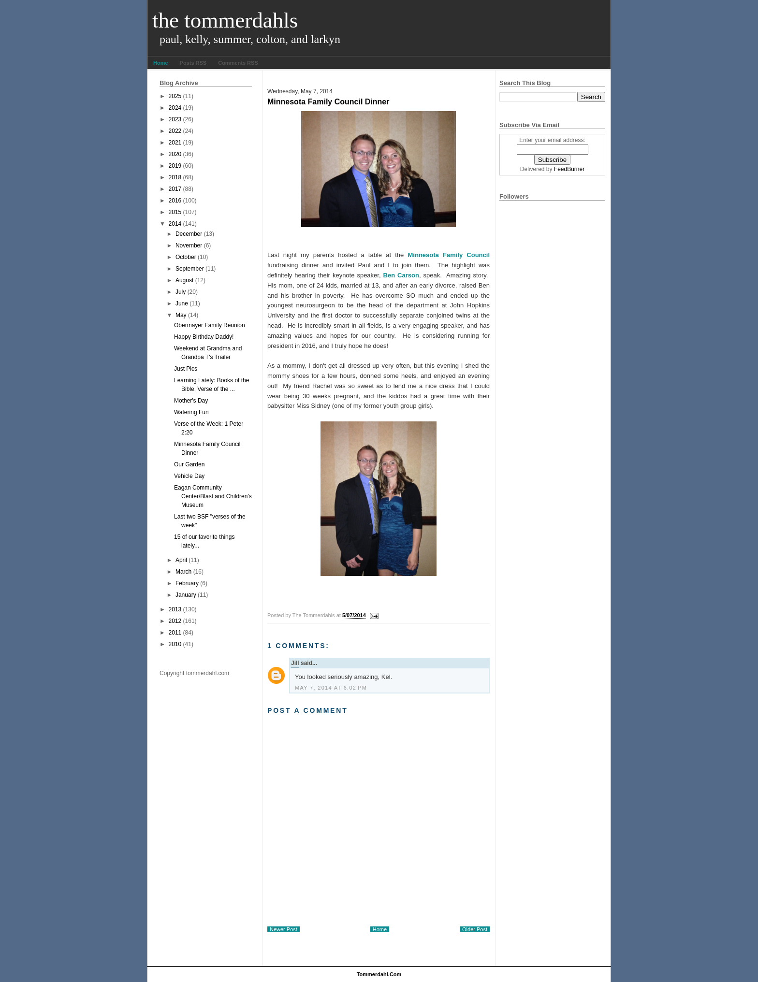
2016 (175, 200)
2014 (175, 223)
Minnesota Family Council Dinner (328, 102)
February (187, 583)
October (185, 257)
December (188, 234)
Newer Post (283, 929)
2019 (175, 165)
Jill (295, 663)
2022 (175, 131)
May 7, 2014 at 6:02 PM (331, 688)
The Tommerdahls (225, 20)
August (184, 280)
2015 (175, 212)
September (189, 268)
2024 (175, 107)
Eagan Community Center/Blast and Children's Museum (213, 496)
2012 (175, 621)
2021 (175, 142)
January (185, 595)
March (183, 571)
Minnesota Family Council (449, 255)
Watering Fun (191, 412)
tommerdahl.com (379, 974)
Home (160, 63)
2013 (175, 609)
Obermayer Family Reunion (209, 325)
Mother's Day (191, 400)
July (180, 292)
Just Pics (185, 368)
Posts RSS (193, 63)
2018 (175, 177)
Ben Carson (401, 275)
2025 (175, 96)
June (181, 303)
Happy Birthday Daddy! (203, 336)
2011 (175, 632)
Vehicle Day (189, 476)
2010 (175, 644)
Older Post (474, 929)
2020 (175, 154)
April (181, 560)
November (188, 245)
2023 (175, 119)
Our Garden (189, 464)
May (181, 315)
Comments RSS (238, 63)
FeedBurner (569, 169)
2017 (175, 189)
